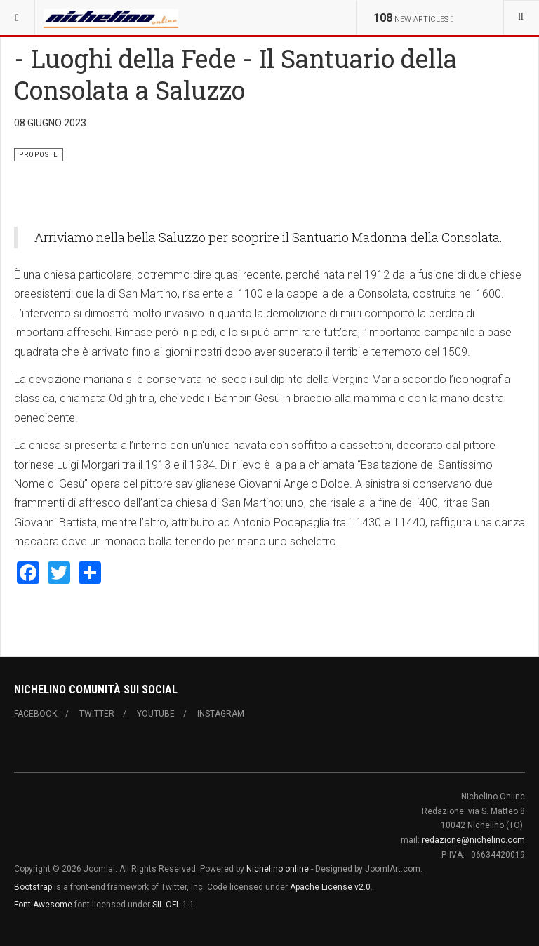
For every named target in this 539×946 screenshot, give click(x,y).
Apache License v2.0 (330, 887)
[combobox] (521, 17)
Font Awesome (43, 905)
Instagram (220, 714)
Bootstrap (33, 887)
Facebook (35, 714)
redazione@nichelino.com (473, 840)
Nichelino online (277, 869)
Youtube (156, 714)
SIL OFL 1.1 (173, 905)
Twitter (96, 714)
